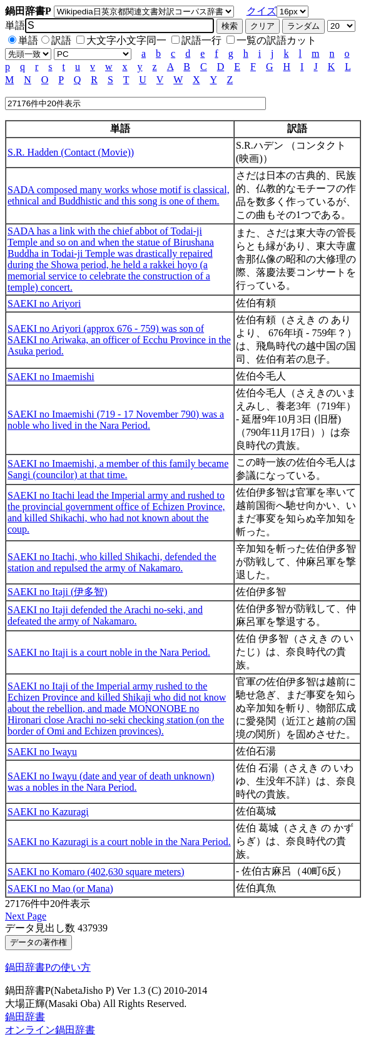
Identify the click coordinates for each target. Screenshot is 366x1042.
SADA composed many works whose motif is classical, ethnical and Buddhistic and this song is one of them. (119, 195)
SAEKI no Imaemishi (51, 376)
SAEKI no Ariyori (44, 303)
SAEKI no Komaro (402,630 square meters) (96, 871)
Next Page (25, 916)
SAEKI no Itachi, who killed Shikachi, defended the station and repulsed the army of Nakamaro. (112, 562)
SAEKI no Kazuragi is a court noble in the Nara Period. (119, 841)
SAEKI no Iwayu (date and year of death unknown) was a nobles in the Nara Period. (111, 782)
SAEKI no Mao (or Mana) (60, 888)
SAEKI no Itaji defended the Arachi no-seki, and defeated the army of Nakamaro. (105, 615)
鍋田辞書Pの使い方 (48, 967)
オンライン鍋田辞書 (50, 1029)
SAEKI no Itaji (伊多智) (58, 591)
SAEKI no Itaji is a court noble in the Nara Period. (109, 652)
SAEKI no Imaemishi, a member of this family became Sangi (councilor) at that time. (118, 469)
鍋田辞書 (25, 1016)
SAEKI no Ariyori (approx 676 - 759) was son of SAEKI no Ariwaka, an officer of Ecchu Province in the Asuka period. (119, 339)
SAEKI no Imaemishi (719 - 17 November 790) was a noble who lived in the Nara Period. (116, 420)
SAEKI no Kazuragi (48, 811)
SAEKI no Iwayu (42, 751)
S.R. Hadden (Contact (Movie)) (71, 152)
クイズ (262, 11)
